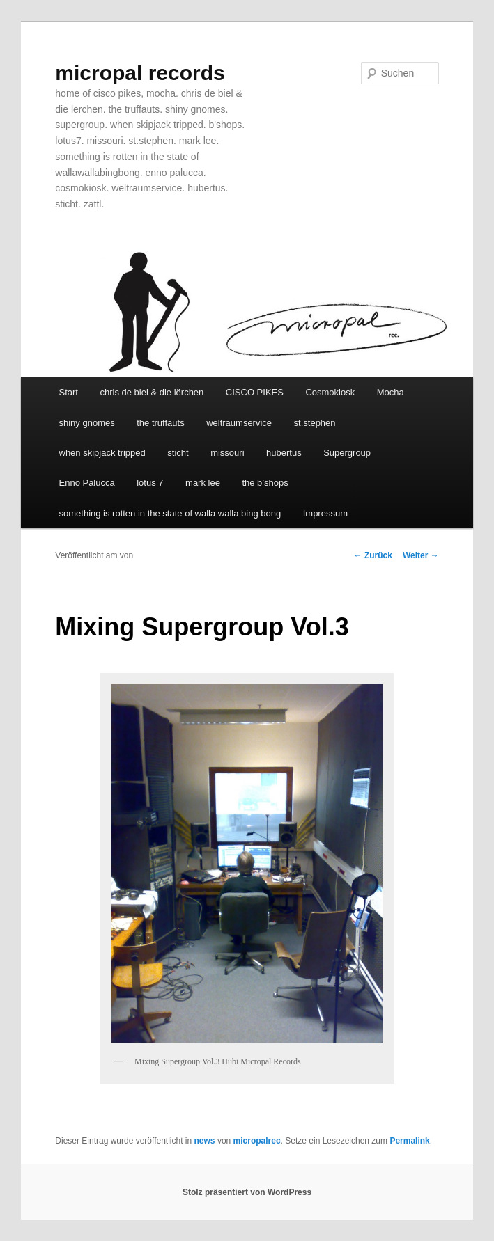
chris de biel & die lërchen (151, 392)
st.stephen (315, 423)
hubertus (284, 453)
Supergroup (347, 453)
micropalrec (257, 1141)
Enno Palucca (87, 482)
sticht (177, 453)
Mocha (390, 392)
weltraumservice (239, 423)
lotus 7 (150, 482)
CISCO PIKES (255, 392)
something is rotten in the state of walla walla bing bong (170, 513)
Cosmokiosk (330, 392)
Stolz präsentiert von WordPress (247, 1192)
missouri (227, 453)
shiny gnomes (87, 423)
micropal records (139, 72)
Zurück (373, 555)
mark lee (202, 482)
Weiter (421, 555)
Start (68, 392)
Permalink (409, 1141)
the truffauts (160, 423)
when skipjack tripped (102, 453)
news (204, 1141)
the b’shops (265, 482)
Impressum (325, 513)
